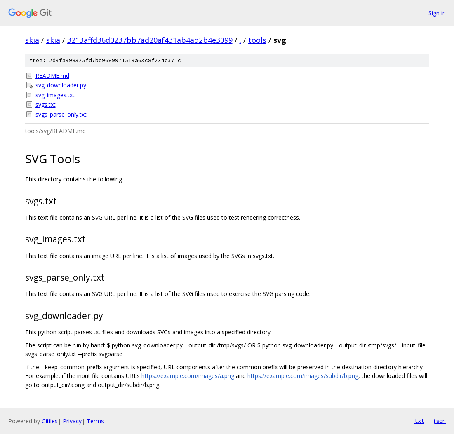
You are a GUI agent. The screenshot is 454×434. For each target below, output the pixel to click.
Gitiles (50, 421)
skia (32, 40)
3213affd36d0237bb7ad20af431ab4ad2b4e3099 (150, 40)
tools (257, 40)
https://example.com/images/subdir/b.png (302, 376)
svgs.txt (45, 104)
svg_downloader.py (60, 85)
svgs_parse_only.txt (61, 114)
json (439, 421)
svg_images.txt (55, 95)
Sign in (437, 13)
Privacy (72, 421)
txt (419, 421)
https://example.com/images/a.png (187, 376)
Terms (95, 421)
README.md (52, 76)
